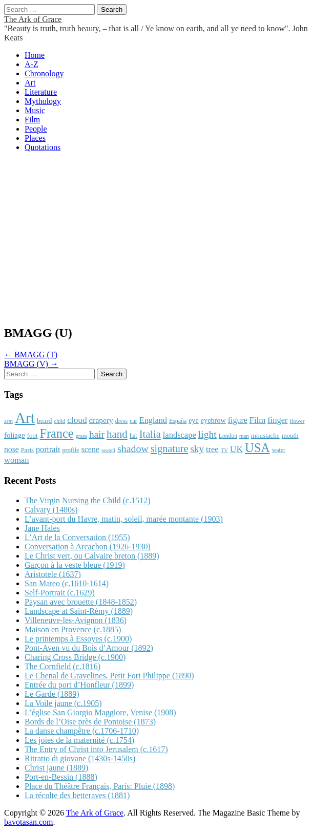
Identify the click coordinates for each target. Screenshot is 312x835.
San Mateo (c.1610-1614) (67, 583)
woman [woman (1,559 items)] (16, 460)
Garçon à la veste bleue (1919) (75, 565)
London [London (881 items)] (228, 436)
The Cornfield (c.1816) (62, 666)
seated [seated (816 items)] (108, 450)
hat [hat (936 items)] (133, 435)
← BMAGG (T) (30, 354)
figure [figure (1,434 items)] (237, 420)
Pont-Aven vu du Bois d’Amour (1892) (89, 648)
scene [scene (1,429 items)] (90, 449)
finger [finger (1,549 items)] (277, 420)
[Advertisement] (156, 244)
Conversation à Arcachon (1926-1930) (88, 546)
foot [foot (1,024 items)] (32, 435)
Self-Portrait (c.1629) (60, 592)
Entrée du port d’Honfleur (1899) (79, 684)
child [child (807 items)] (59, 421)
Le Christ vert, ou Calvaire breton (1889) (92, 555)
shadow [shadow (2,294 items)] (133, 448)
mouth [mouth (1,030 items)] (290, 435)
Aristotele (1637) (53, 574)
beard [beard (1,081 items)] (44, 420)
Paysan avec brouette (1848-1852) (81, 601)
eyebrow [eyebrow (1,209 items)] (213, 420)
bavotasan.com (28, 822)
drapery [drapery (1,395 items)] (101, 420)
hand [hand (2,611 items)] (117, 434)
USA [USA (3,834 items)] (257, 448)
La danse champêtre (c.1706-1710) (82, 730)
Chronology (44, 73)
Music (35, 110)
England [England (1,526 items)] (153, 420)
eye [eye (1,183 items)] (194, 420)
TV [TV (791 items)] (224, 450)
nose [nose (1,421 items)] (11, 449)
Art (30, 82)
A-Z (31, 64)
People (36, 128)
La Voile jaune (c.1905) (63, 703)
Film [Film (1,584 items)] (257, 420)
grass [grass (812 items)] (81, 436)
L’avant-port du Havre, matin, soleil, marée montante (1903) (124, 519)
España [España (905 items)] (177, 420)
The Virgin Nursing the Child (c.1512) (88, 500)
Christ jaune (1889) (56, 767)
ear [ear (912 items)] (133, 420)
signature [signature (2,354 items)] (170, 448)
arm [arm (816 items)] (8, 421)
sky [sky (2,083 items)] (197, 448)
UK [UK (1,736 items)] (236, 449)
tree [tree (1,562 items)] (212, 449)
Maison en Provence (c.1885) (73, 629)
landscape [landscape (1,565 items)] (179, 435)
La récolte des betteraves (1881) (77, 795)
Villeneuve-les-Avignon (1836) (76, 620)
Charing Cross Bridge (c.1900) (75, 657)
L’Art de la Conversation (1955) (77, 537)
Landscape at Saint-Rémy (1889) (79, 611)
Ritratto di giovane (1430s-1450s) (80, 758)
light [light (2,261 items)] (207, 434)
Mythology (43, 101)
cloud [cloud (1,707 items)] (77, 420)
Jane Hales (42, 528)
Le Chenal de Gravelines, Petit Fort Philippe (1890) (109, 675)
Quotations (42, 147)
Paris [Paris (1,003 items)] (27, 450)
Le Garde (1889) (52, 694)
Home (35, 55)
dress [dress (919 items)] (121, 420)
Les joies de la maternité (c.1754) (79, 740)
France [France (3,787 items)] (56, 433)
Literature (41, 92)
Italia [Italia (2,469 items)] (150, 434)
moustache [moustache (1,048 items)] (265, 435)
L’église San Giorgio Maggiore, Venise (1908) (100, 712)
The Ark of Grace (32, 19)
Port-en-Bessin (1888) (61, 777)
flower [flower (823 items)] (297, 421)
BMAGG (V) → (31, 363)
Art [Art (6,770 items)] (25, 418)
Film (32, 119)
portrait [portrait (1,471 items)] (48, 449)
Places (35, 138)
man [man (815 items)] (244, 436)
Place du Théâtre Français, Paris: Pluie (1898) (100, 786)
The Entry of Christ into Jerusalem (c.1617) (96, 749)
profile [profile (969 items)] (70, 450)
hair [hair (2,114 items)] (97, 434)
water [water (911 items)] (278, 450)
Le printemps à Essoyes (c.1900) (78, 638)
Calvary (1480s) (51, 509)
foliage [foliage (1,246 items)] (14, 435)
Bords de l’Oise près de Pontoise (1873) (90, 721)
